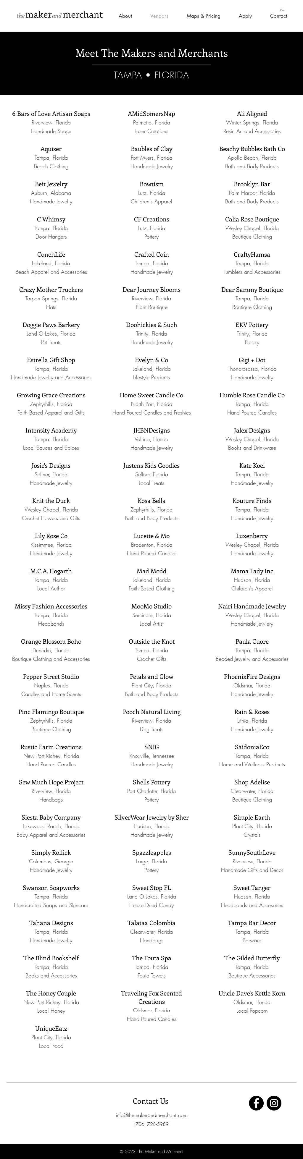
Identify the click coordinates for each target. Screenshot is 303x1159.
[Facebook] (256, 1103)
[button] (285, 10)
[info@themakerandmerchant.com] (151, 1115)
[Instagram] (274, 1103)
